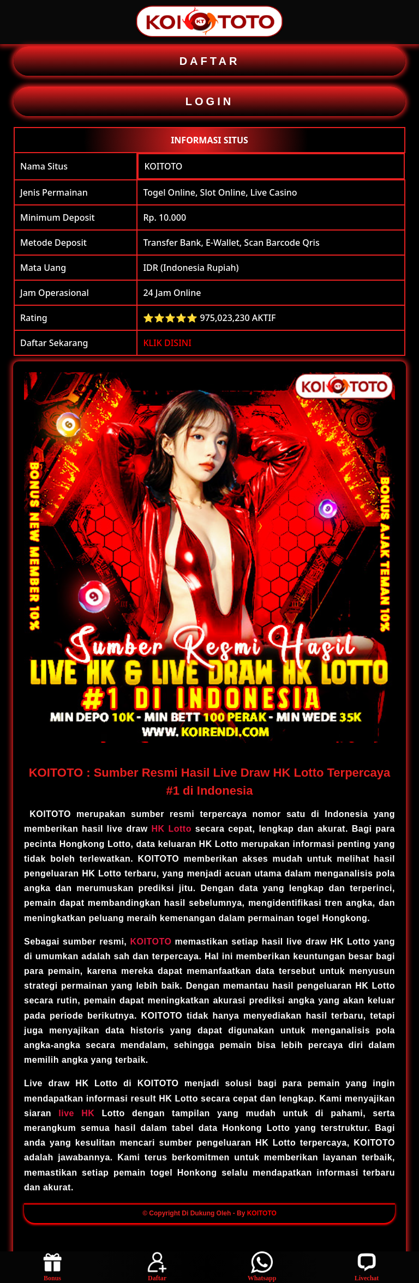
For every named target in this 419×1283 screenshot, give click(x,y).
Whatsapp (262, 1266)
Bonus (52, 1266)
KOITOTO (163, 166)
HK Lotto (171, 828)
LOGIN (209, 101)
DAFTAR (209, 61)
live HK (76, 1113)
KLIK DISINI (167, 343)
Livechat (367, 1266)
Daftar (157, 1266)
